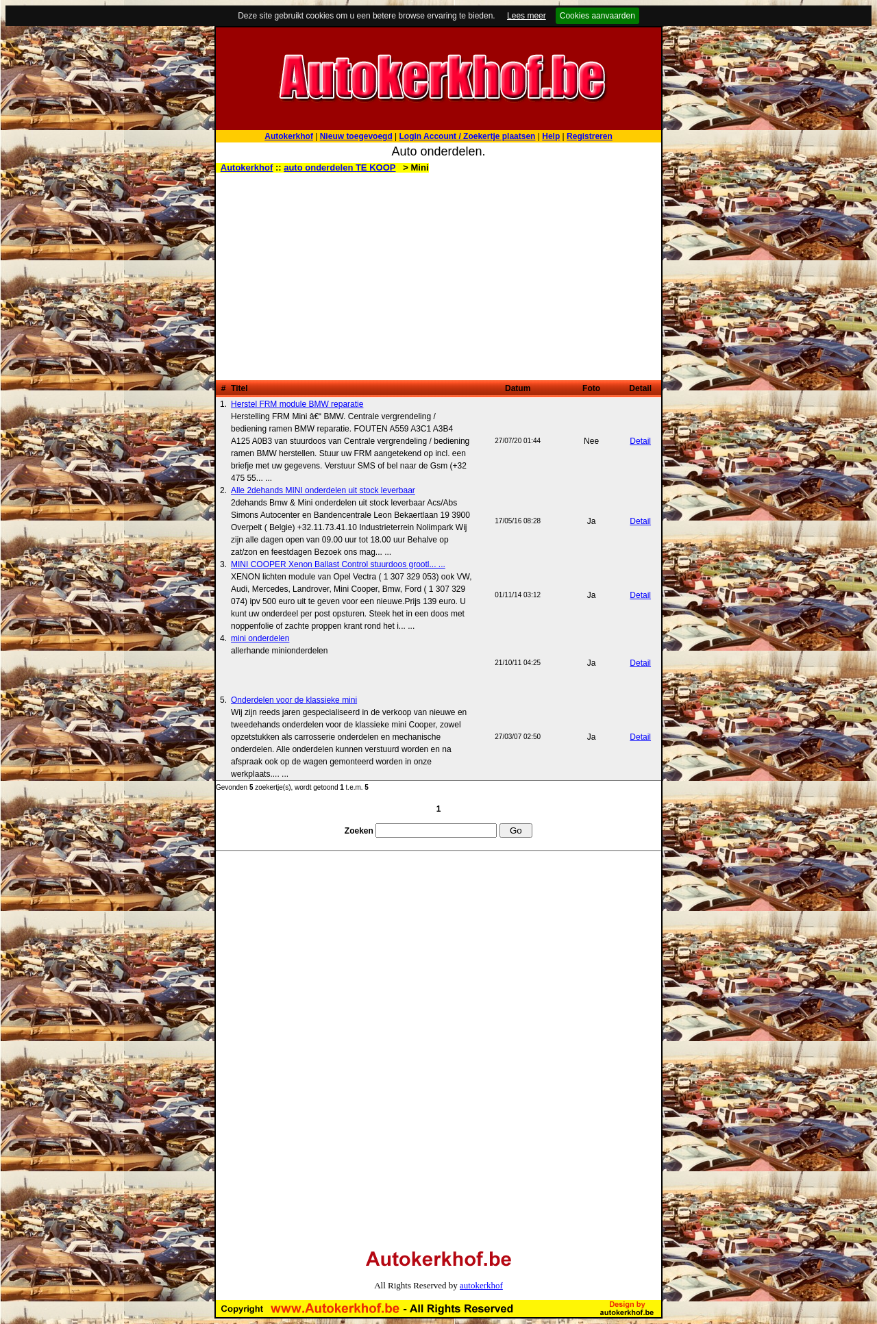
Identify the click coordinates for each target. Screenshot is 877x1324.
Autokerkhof (247, 167)
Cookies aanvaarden (597, 16)
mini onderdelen (260, 638)
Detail (640, 441)
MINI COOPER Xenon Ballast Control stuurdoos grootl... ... (338, 564)
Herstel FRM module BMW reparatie (297, 404)
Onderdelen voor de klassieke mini (294, 700)
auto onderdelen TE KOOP (339, 167)
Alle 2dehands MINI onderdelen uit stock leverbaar (323, 490)
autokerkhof (481, 1285)
